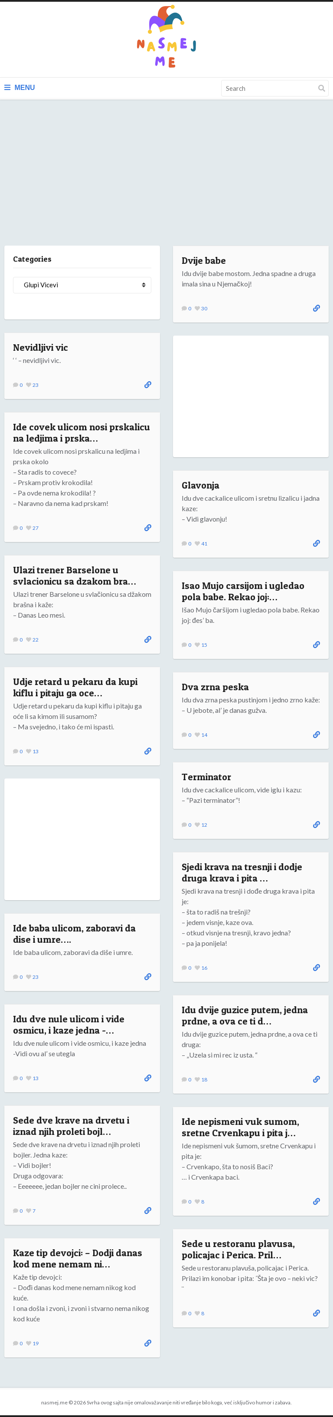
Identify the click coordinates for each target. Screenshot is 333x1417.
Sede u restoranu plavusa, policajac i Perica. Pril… (238, 1249)
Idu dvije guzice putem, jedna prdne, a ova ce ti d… (245, 1015)
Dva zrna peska (215, 686)
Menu (19, 87)
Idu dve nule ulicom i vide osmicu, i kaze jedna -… (68, 1024)
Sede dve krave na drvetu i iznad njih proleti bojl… (71, 1125)
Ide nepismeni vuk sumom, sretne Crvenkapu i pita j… (240, 1127)
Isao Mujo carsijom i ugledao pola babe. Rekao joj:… (243, 591)
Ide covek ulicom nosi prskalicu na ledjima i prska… (81, 432)
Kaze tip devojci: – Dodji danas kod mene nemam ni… (77, 1258)
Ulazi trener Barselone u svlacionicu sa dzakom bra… (74, 575)
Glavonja (200, 485)
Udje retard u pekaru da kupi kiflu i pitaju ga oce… (75, 687)
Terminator (206, 776)
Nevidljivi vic (40, 347)
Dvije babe (204, 260)
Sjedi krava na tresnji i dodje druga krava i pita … (242, 872)
